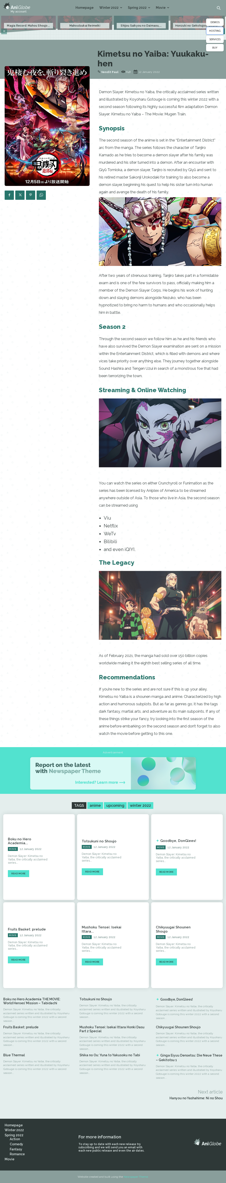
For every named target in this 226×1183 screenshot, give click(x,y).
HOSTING (215, 30)
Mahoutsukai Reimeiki (84, 25)
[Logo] (16, 6)
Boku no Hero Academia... (28, 841)
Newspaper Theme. (136, 1176)
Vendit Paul (109, 72)
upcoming (115, 805)
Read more (18, 871)
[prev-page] (4, 31)
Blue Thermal (14, 1055)
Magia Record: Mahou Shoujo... (28, 25)
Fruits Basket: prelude (25, 929)
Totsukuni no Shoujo (98, 841)
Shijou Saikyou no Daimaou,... (141, 25)
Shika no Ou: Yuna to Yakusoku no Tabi (109, 1055)
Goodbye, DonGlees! (176, 841)
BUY (214, 47)
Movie (13, 847)
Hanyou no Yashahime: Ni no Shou (196, 1098)
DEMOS (215, 22)
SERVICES (214, 39)
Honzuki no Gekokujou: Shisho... (197, 25)
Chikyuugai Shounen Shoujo (178, 1027)
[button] (218, 8)
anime (95, 805)
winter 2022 (140, 805)
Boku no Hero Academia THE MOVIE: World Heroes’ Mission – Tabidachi (31, 1001)
